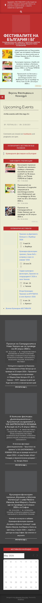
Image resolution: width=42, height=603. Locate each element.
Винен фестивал (28, 430)
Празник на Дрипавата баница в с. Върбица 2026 (28, 237)
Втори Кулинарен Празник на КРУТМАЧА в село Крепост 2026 (28, 294)
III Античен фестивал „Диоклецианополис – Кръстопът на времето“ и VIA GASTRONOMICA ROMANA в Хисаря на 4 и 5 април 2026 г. (21, 422)
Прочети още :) (21, 387)
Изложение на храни (16, 354)
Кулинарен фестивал (23, 434)
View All (38, 86)
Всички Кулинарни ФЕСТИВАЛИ (18, 308)
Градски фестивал (28, 352)
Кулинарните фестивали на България (21, 154)
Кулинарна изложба (15, 357)
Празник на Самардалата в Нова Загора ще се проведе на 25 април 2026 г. (27, 212)
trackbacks (27, 134)
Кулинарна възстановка (25, 356)
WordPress (21, 599)
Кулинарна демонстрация (24, 512)
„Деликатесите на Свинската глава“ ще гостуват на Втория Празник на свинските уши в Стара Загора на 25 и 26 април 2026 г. (27, 54)
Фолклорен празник (16, 360)
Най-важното (29, 357)
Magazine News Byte (22, 597)
